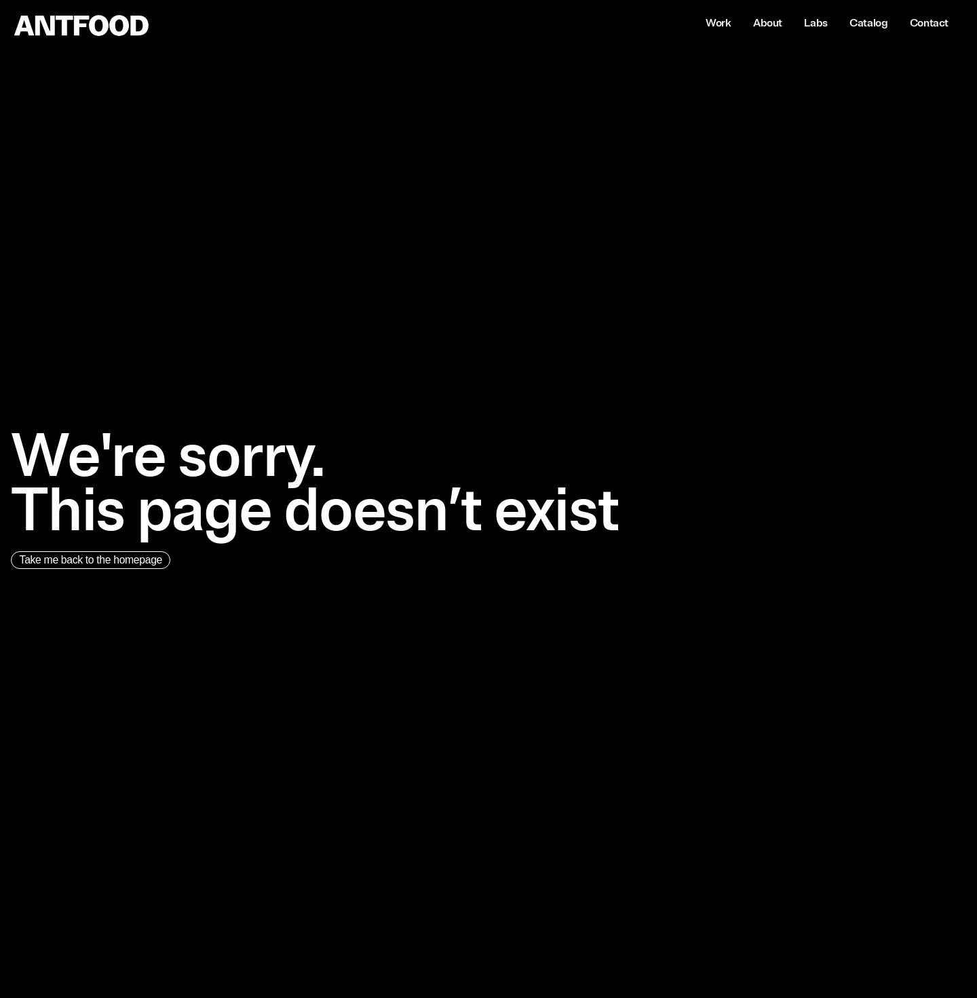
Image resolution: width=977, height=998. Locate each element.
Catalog (868, 23)
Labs (815, 23)
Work (718, 23)
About (767, 23)
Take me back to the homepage (94, 561)
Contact (929, 23)
